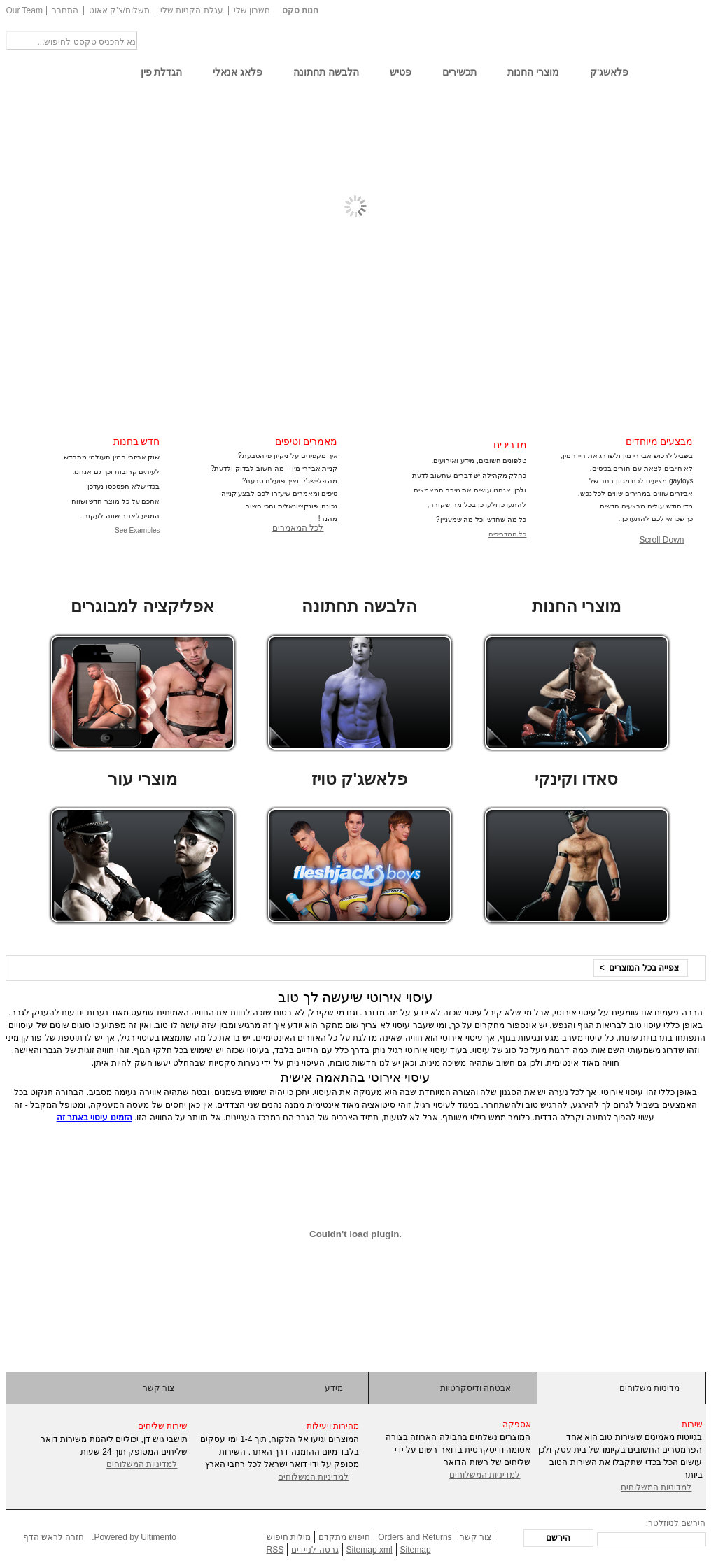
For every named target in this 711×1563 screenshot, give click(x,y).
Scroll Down (661, 540)
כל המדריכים (507, 534)
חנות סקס (300, 10)
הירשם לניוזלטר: (676, 1523)
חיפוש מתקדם (344, 1537)
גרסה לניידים (314, 1550)
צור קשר (158, 1388)
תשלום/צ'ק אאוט (119, 10)
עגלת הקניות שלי (191, 10)
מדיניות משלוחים (649, 1388)
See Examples (137, 530)
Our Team (24, 10)
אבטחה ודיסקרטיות (475, 1388)
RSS (275, 1550)
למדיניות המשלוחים (141, 1464)
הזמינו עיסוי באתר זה (94, 1117)
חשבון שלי (252, 10)
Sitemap (415, 1550)
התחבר (65, 10)
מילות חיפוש (289, 1537)
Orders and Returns (414, 1537)
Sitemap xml (369, 1550)
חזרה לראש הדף (54, 1537)
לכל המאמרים (297, 528)
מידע (334, 1388)
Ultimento (158, 1537)
